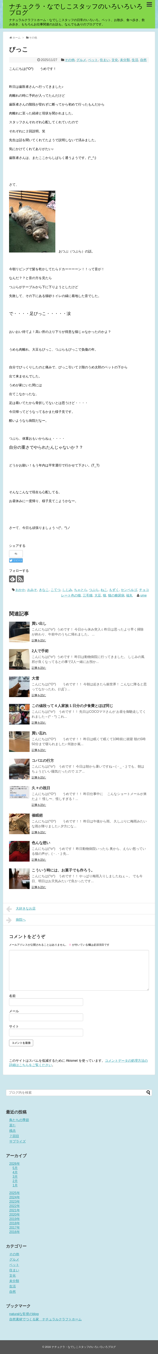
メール (14, 1011)
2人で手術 (40, 651)
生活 (135, 60)
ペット (93, 60)
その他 (70, 60)
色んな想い (41, 843)
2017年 (14, 1227)
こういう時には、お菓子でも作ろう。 (63, 870)
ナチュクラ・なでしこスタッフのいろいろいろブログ (76, 9)
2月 (15, 1181)
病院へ (16, 920)
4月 (15, 1172)
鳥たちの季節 (19, 1120)
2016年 (14, 1232)
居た (12, 1125)
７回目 (14, 1136)
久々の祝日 (41, 788)
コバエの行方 (43, 761)
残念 (12, 1130)
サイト (14, 1026)
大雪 (35, 678)
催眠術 (37, 815)
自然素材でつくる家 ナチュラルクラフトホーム (45, 1319)
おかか (20, 590)
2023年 (14, 1201)
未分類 (125, 60)
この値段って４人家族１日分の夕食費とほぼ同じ (72, 706)
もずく (114, 590)
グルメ (81, 60)
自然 (143, 60)
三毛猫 (88, 595)
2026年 (14, 1163)
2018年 (14, 1223)
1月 (15, 1185)
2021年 (14, 1210)
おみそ (32, 590)
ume (143, 595)
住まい (105, 60)
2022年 (14, 1206)
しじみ (67, 590)
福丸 (129, 595)
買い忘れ (39, 733)
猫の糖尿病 (116, 595)
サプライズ (17, 1141)
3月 (15, 1176)
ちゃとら (80, 590)
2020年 (14, 1214)
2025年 (14, 1193)
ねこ (104, 590)
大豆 (97, 595)
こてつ (55, 590)
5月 (15, 1168)
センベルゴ (129, 590)
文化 (115, 60)
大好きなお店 (21, 909)
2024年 (14, 1197)
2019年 (14, 1219)
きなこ (44, 590)
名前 (12, 996)
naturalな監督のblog (24, 1314)
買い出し (39, 623)
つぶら (94, 590)
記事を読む (39, 640)
